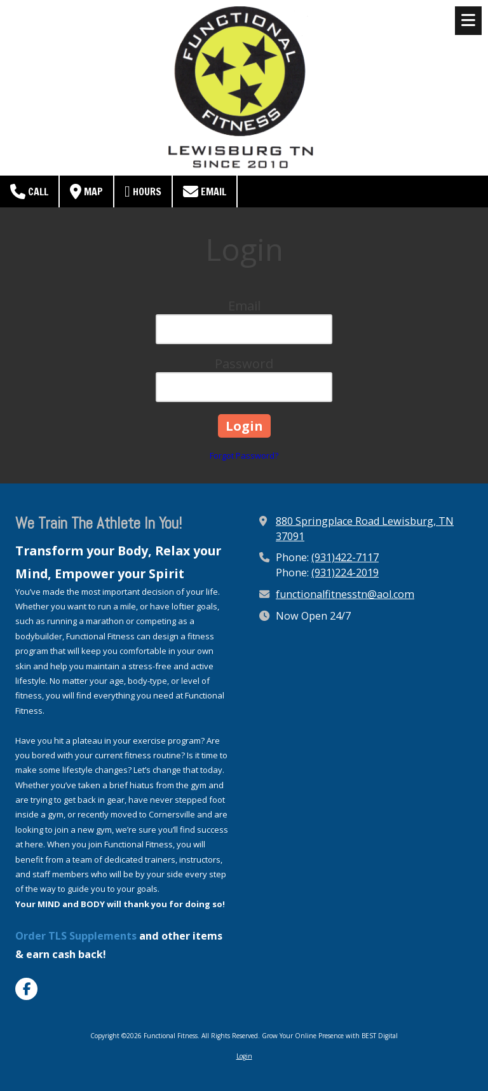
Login (244, 1056)
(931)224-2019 (345, 573)
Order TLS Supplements (76, 936)
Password (244, 363)
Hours (143, 191)
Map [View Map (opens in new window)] (86, 191)
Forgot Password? (244, 455)
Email (204, 191)
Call (29, 191)
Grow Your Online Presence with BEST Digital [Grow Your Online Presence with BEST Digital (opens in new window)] (330, 1035)
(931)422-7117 (345, 557)
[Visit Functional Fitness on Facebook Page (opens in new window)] (26, 989)
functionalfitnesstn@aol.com (345, 594)
